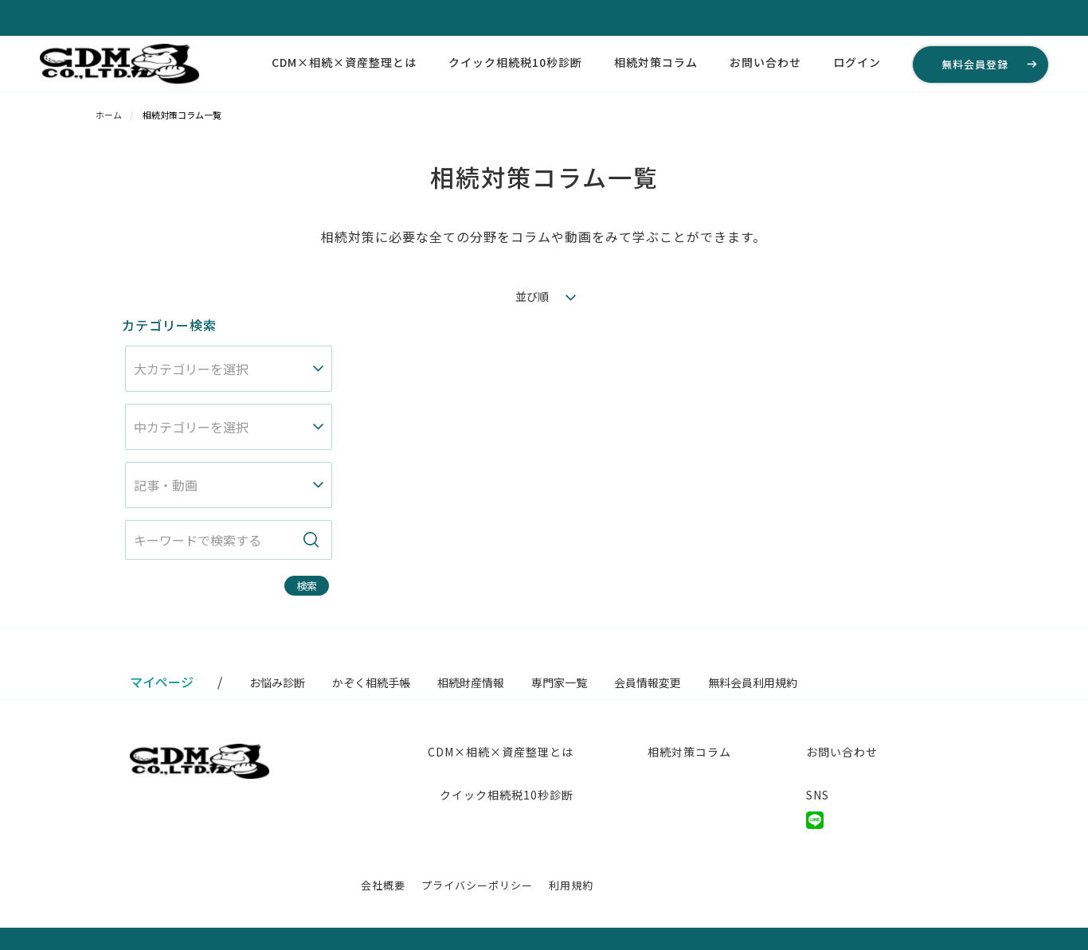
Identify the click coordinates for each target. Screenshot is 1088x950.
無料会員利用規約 (752, 682)
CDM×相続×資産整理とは (344, 62)
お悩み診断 (277, 682)
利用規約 (571, 885)
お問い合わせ (765, 62)
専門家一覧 (559, 682)
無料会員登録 (974, 64)
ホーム (109, 114)
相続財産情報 (470, 682)
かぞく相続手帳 (371, 682)
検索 (306, 585)
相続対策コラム (656, 62)
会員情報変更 (647, 682)
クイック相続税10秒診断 (515, 62)
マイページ (162, 681)
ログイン (857, 62)
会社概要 (383, 885)
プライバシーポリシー (477, 885)
